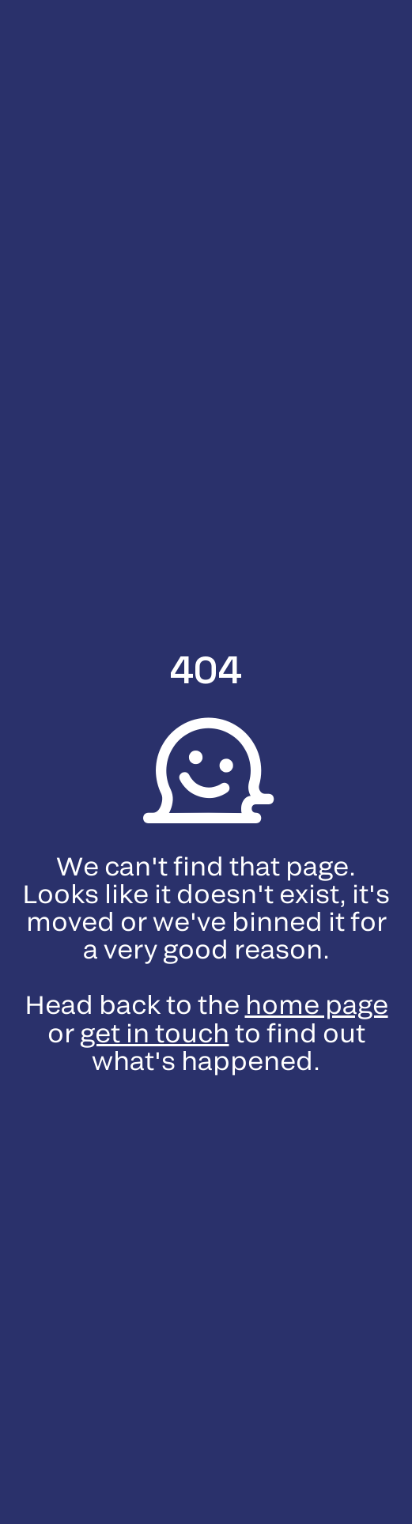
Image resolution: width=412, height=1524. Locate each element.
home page (316, 1006)
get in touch (154, 1034)
